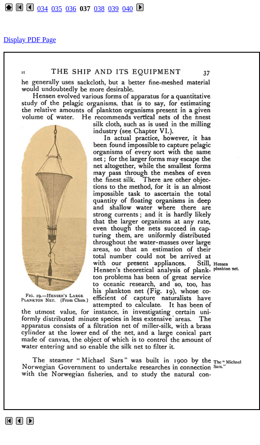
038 (99, 8)
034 (42, 8)
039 (113, 8)
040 (127, 8)
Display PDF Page (30, 39)
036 (71, 8)
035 (56, 8)
